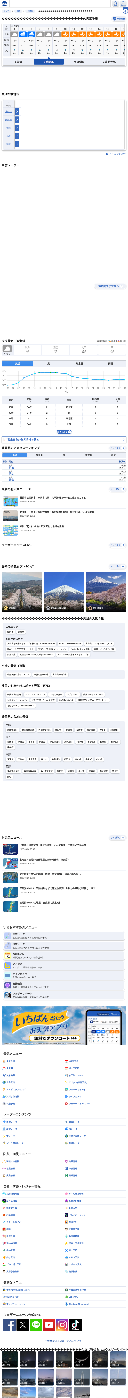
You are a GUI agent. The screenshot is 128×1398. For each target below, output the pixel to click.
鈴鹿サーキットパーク (93, 694)
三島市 (21, 759)
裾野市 (67, 759)
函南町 (10, 747)
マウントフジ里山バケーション (52, 649)
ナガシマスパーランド (35, 694)
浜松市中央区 (13, 771)
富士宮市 (33, 759)
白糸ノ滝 (11, 655)
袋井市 (81, 771)
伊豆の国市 (55, 742)
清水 (11, 473)
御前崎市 (104, 771)
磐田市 (60, 771)
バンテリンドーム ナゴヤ (43, 700)
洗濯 (8, 144)
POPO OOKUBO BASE (70, 643)
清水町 (78, 759)
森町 (9, 777)
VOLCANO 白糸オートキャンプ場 (73, 655)
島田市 (58, 730)
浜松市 (21, 632)
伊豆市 (42, 742)
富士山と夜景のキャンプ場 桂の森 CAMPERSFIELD (31, 643)
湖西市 (92, 771)
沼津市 (10, 759)
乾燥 (8, 128)
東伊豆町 (68, 742)
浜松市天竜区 (47, 771)
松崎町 (103, 742)
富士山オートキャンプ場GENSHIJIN (36, 655)
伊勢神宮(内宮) (14, 694)
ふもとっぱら (56, 694)
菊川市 (115, 771)
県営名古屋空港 (41, 674)
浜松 (11, 467)
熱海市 (10, 742)
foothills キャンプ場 (80, 649)
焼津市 (69, 730)
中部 (18, 11)
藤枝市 (79, 730)
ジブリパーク (73, 694)
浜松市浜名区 (30, 771)
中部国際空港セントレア (18, 674)
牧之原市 (91, 730)
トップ (6, 11)
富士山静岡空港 (60, 674)
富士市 (44, 759)
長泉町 (89, 759)
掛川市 (71, 771)
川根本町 (114, 730)
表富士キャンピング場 (104, 649)
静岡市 (10, 632)
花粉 (8, 136)
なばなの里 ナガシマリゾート (20, 705)
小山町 (99, 759)
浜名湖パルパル (66, 700)
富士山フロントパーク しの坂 (99, 643)
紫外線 (8, 111)
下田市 (32, 742)
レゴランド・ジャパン (17, 700)
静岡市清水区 (45, 730)
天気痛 (8, 120)
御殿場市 (56, 759)
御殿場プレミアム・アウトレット (93, 700)
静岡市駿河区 (28, 730)
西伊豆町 (115, 742)
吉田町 (103, 730)
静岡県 (30, 11)
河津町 (80, 742)
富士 (11, 479)
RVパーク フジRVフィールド (20, 649)
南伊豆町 (92, 742)
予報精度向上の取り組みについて (63, 1340)
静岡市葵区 (12, 730)
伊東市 (21, 742)
